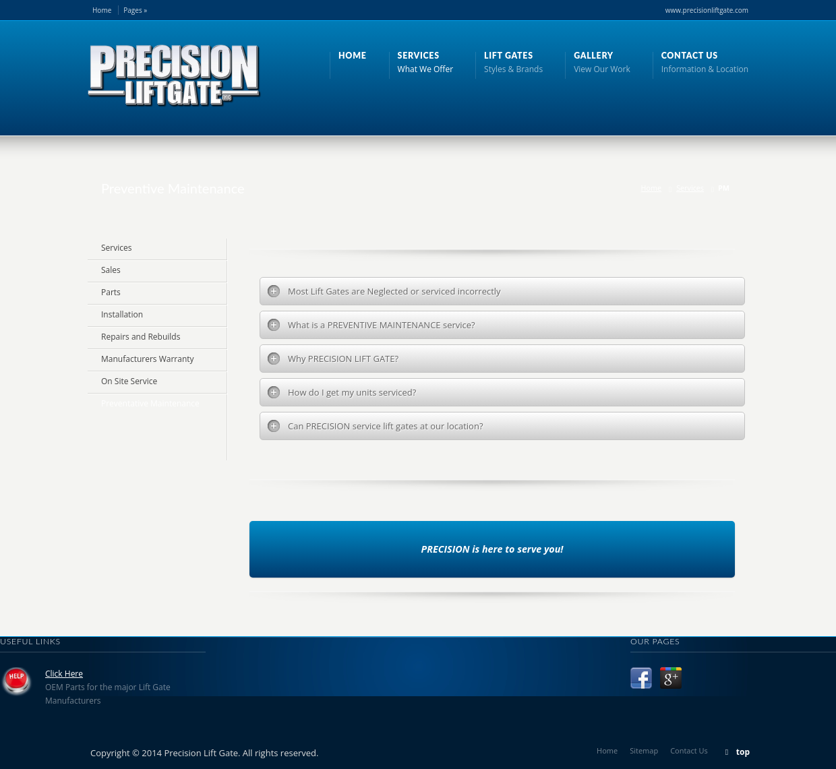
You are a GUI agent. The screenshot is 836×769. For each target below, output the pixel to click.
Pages (135, 10)
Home (101, 10)
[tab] (502, 291)
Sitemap (644, 750)
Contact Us (689, 750)
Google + (671, 678)
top (743, 752)
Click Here (64, 673)
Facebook (641, 678)
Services (690, 188)
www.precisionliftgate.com (706, 10)
